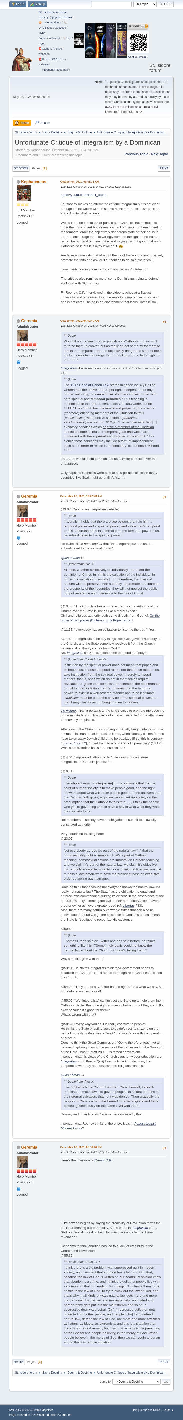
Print (164, 168)
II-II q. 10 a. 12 (75, 743)
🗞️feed (67, 38)
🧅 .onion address (49, 22)
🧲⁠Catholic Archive (50, 48)
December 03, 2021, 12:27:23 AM (81, 496)
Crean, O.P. (103, 1160)
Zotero (42, 38)
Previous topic (136, 154)
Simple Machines (43, 1409)
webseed (60, 27)
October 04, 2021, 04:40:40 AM (79, 320)
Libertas (128, 905)
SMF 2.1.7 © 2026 (20, 1409)
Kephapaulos (33, 182)
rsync (41, 32)
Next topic (159, 154)
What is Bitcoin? (138, 56)
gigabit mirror (61, 17)
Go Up (18, 1362)
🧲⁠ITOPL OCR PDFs (51, 59)
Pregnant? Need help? (56, 69)
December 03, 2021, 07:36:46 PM (81, 1147)
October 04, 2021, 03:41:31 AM (79, 181)
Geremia (29, 321)
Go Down (21, 168)
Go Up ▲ (168, 1409)
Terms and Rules (150, 1409)
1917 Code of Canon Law (90, 385)
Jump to (105, 1381)
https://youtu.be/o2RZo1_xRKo (83, 195)
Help (135, 1409)
